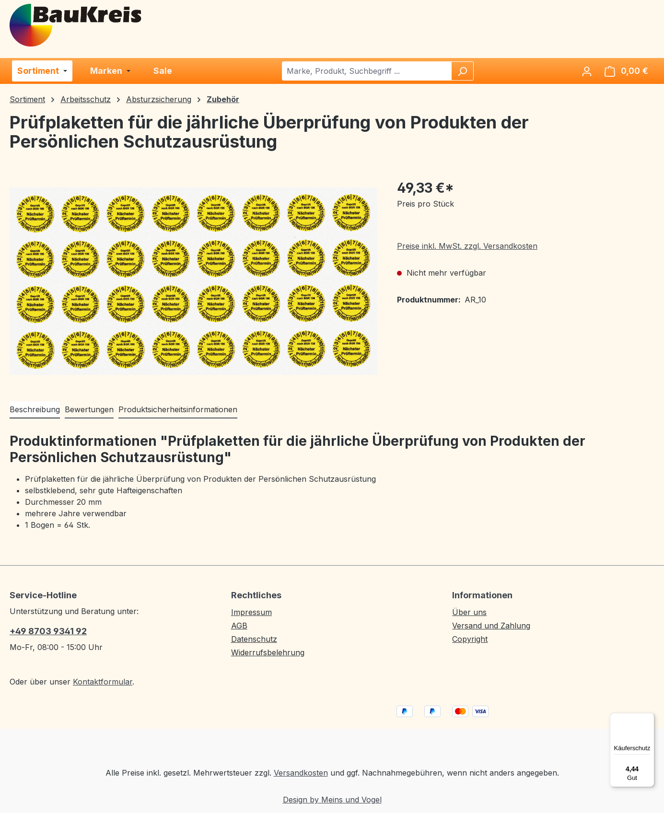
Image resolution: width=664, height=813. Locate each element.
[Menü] (648, 718)
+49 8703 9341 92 (48, 631)
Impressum (251, 612)
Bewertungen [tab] (89, 409)
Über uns (469, 612)
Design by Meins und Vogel (332, 799)
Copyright (470, 639)
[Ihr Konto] (586, 71)
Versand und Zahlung (491, 625)
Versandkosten (301, 773)
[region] (193, 281)
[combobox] (367, 71)
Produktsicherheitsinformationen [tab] (177, 409)
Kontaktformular (102, 681)
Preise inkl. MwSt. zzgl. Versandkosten (467, 246)
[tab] (35, 409)
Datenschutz (254, 639)
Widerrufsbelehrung (267, 652)
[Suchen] (462, 71)
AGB (239, 625)
